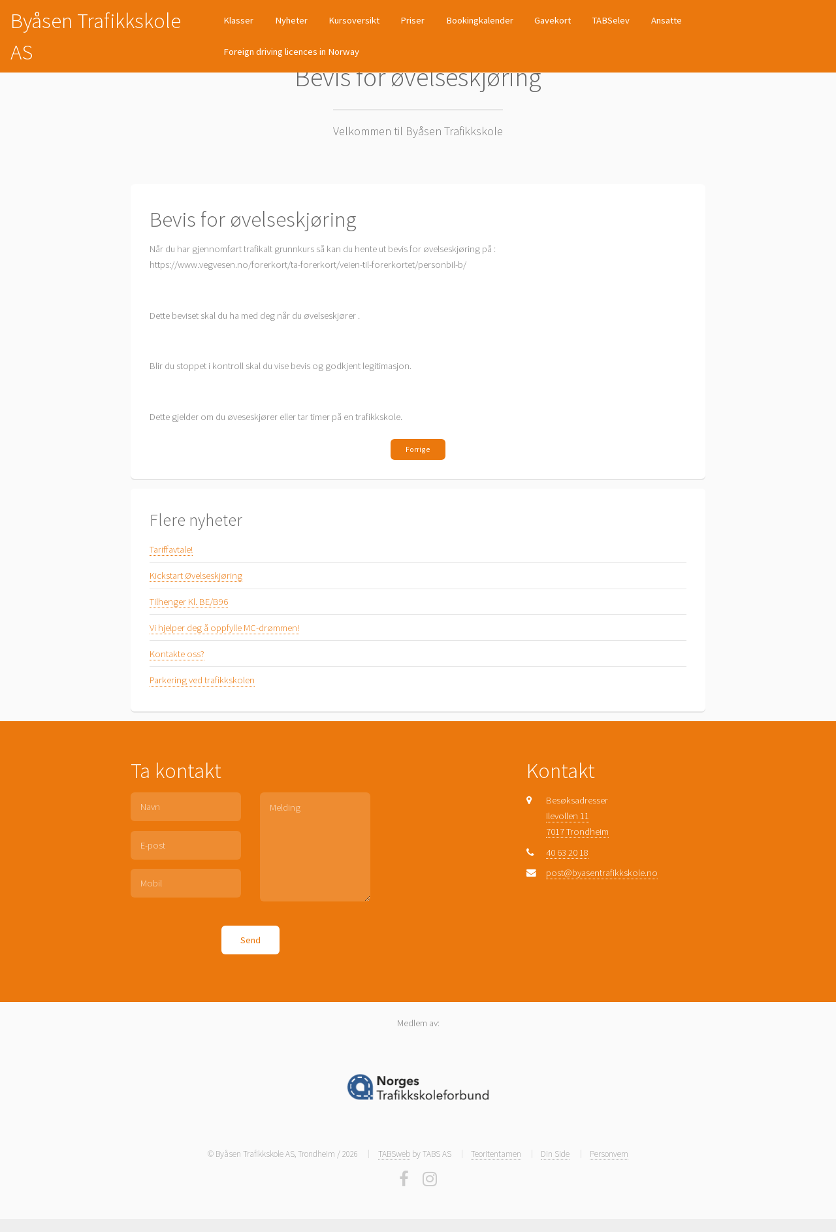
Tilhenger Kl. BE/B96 (189, 602)
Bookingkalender (479, 20)
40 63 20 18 (567, 852)
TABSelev (611, 20)
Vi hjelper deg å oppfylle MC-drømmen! (224, 628)
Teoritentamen (496, 1153)
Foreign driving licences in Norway (291, 51)
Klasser (238, 20)
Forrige (418, 449)
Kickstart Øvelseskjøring (196, 575)
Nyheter (291, 20)
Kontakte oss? (177, 654)
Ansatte (666, 20)
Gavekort (552, 20)
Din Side (555, 1153)
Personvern (609, 1153)
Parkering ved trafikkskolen (202, 680)
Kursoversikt (354, 20)
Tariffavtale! (171, 549)
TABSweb (394, 1153)
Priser (412, 20)
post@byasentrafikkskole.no (602, 873)
